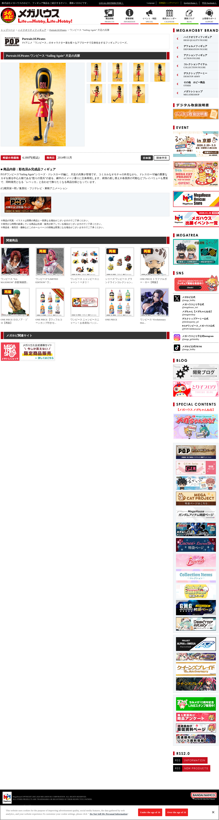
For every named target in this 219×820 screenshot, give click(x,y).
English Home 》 (191, 3)
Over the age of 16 (176, 814)
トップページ (8, 30)
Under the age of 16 (150, 814)
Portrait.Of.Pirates (58, 30)
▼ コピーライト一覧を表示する (22, 806)
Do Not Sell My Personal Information (109, 815)
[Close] (213, 814)
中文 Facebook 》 (209, 3)
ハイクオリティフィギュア (32, 30)
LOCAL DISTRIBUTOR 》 (111, 3)
